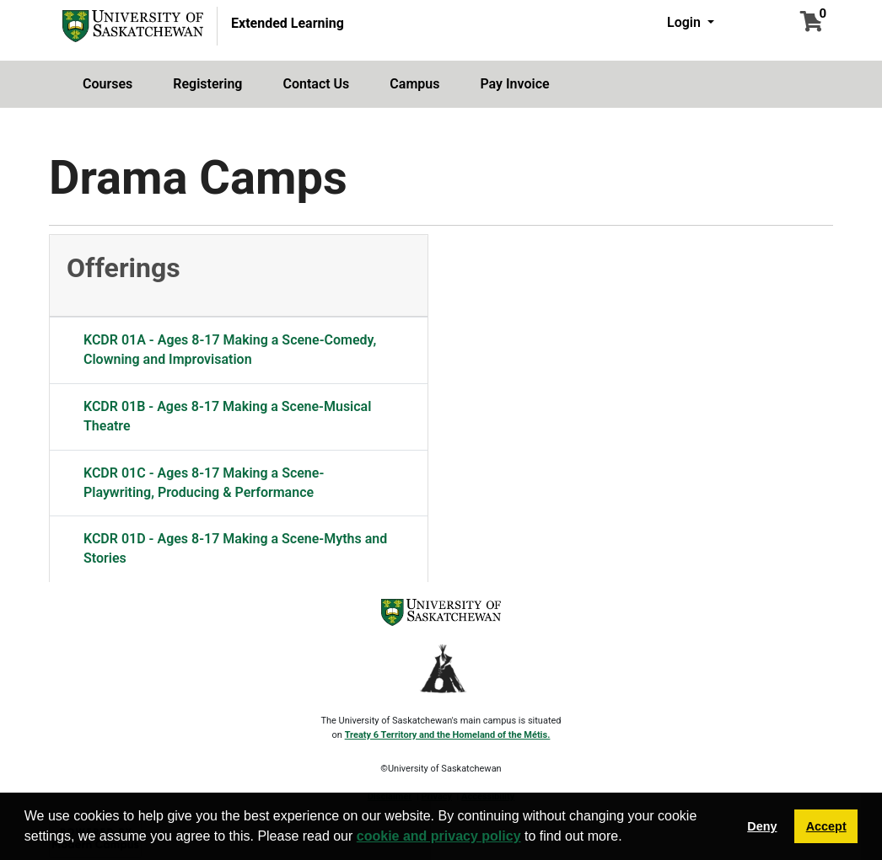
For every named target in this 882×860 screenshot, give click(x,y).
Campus (414, 84)
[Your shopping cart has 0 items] (811, 24)
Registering (207, 84)
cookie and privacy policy (439, 836)
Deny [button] (762, 826)
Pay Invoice (514, 84)
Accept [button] (826, 826)
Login (685, 22)
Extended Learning (287, 23)
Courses (107, 84)
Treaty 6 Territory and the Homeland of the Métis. (448, 734)
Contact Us (315, 84)
